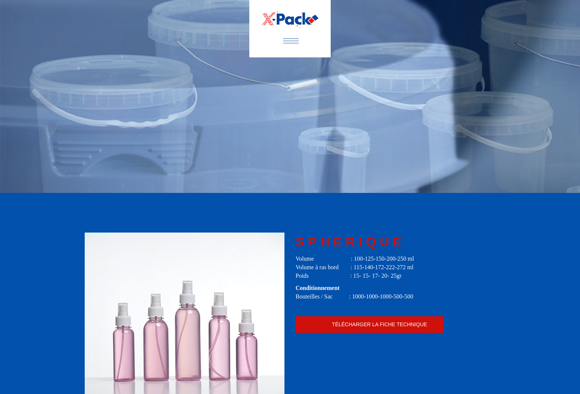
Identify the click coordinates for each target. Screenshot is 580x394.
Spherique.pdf (370, 324)
